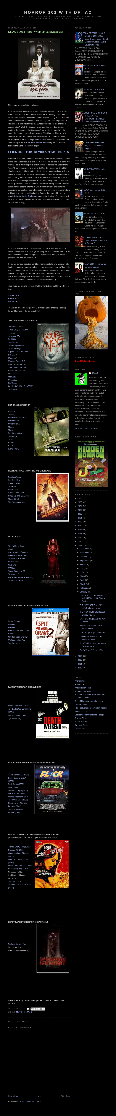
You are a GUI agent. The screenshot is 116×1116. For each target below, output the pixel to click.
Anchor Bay (80, 681)
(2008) (13, 787)
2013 (80, 656)
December (85, 549)
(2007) (18, 775)
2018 (80, 529)
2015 (80, 541)
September (85, 560)
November (85, 553)
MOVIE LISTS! (81, 711)
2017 (80, 533)
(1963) (19, 847)
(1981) (14, 812)
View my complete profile (88, 428)
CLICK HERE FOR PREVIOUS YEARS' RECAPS (38, 152)
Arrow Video (80, 684)
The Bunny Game (16, 345)
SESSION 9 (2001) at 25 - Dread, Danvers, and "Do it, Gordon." (94, 240)
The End (12, 486)
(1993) (16, 784)
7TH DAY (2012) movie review (92, 632)
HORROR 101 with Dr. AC (58, 12)
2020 (80, 522)
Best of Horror (24, 1012)
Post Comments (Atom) (30, 1101)
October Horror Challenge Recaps (89, 715)
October (84, 556)
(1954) (18, 790)
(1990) (17, 715)
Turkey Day (80, 728)
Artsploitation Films (83, 688)
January (84, 592)
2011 (80, 664)
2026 (80, 498)
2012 (80, 660)
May (82, 576)
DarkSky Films (81, 704)
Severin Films (81, 718)
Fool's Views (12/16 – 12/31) (91, 650)
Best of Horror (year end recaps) (89, 701)
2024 (80, 506)
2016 (80, 537)
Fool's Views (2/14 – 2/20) (93, 213)
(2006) (18, 800)
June (82, 572)
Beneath (11, 624)
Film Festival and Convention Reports (91, 708)
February (84, 588)
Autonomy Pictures (83, 691)
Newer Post (13, 1096)
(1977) (17, 809)
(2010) (20, 577)
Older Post (65, 1096)
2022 (80, 514)
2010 (80, 668)
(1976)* (18, 706)
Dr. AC (95, 373)
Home (39, 1096)
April (82, 580)
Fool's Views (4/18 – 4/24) (93, 89)
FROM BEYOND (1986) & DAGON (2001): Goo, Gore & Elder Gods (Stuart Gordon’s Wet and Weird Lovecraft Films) (95, 39)
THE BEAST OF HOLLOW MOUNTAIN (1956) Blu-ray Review (92, 598)
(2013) (20, 386)
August (83, 564)
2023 (80, 510)
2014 (80, 545)
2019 (80, 526)
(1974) (20, 866)
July (82, 568)
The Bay (11, 414)
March (83, 584)
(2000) (14, 718)
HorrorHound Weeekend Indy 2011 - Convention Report (93, 145)
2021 (80, 518)
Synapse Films (81, 725)
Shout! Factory (81, 721)
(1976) (18, 797)
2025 (80, 502)
